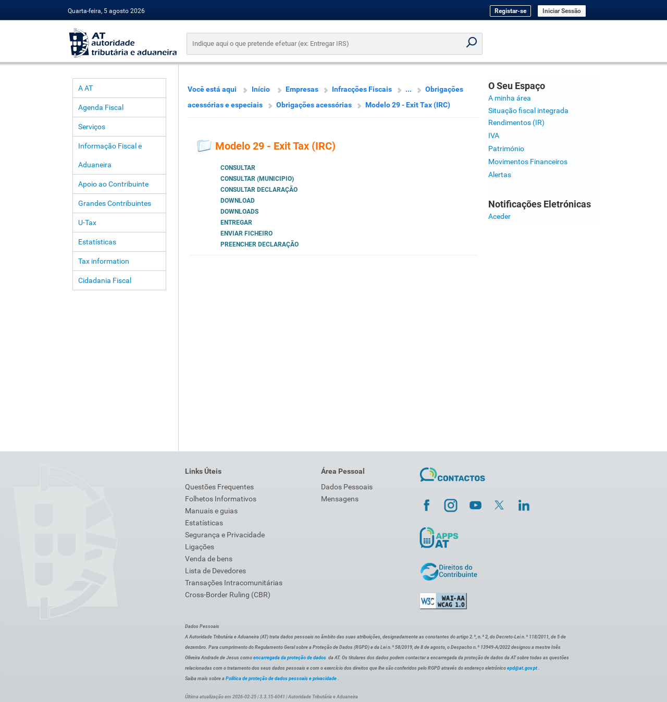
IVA (493, 135)
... (408, 89)
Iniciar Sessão (561, 11)
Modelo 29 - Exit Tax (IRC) (407, 105)
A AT (85, 88)
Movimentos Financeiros (527, 161)
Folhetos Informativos (220, 499)
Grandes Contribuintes (114, 203)
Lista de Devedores (215, 570)
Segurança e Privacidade (225, 535)
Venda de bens (208, 559)
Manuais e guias (211, 511)
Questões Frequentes (219, 487)
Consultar (237, 167)
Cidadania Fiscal (104, 280)
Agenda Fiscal (100, 107)
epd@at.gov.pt (522, 668)
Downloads (239, 211)
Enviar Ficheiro (246, 233)
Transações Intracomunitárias (233, 582)
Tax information (103, 261)
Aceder (499, 216)
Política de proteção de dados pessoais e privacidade (281, 678)
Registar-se (510, 11)
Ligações (199, 547)
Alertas (499, 174)
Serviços (91, 126)
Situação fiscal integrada (528, 110)
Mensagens (340, 499)
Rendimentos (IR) (516, 122)
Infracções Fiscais (362, 89)
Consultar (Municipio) (257, 178)
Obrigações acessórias (314, 105)
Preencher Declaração (259, 244)
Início (261, 89)
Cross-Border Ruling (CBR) (227, 594)
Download (237, 200)
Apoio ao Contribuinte (113, 184)
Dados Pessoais (347, 487)
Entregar (236, 222)
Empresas (302, 89)
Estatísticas (97, 242)
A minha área (509, 98)
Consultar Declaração (259, 189)
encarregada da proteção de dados (289, 657)
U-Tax (87, 222)
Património (506, 148)
